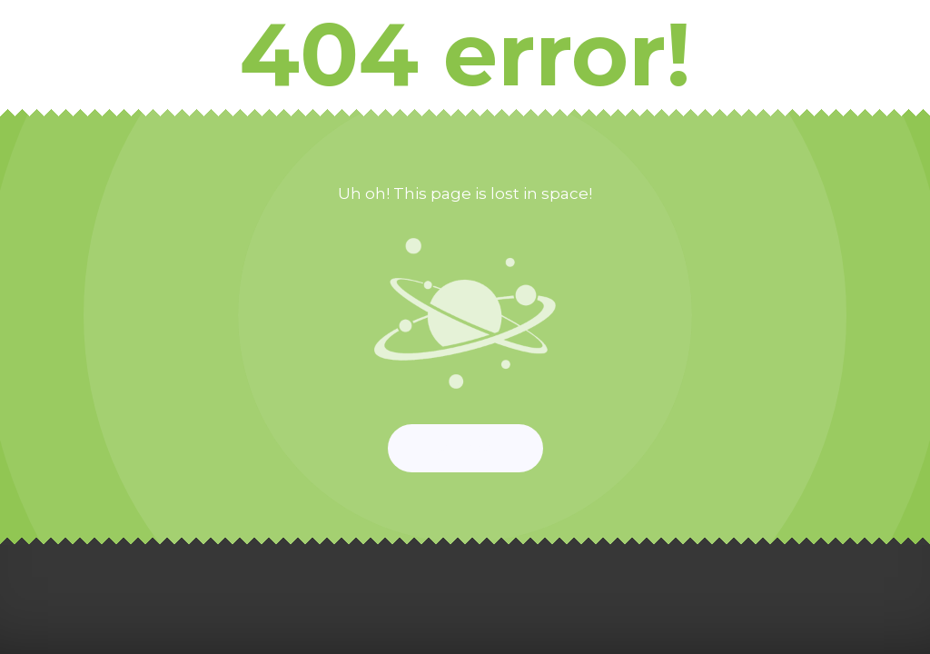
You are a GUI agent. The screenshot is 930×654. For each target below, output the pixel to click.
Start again (465, 448)
